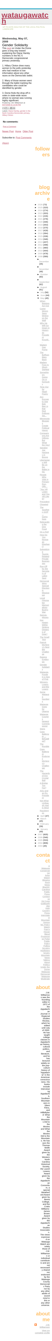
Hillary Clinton (7, 115)
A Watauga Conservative (45, 869)
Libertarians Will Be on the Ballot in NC (45, 466)
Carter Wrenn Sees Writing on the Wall (44, 314)
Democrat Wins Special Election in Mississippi (44, 588)
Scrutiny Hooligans (45, 949)
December (44, 261)
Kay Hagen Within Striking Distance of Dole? (44, 627)
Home (18, 131)
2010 (40, 250)
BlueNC (46, 887)
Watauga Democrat (45, 972)
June (42, 295)
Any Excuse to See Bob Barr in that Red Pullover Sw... (45, 406)
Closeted (44, 504)
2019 (40, 225)
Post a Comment (9, 127)
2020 (40, 222)
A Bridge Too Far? (44, 785)
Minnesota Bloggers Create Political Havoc (45, 424)
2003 (40, 846)
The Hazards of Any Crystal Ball (45, 776)
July (42, 292)
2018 (40, 227)
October (44, 274)
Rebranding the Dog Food (45, 525)
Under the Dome (45, 968)
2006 (40, 837)
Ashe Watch (47, 876)
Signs (42, 729)
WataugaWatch (25, 18)
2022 (40, 216)
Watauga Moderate (45, 977)
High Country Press (46, 910)
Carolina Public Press (46, 891)
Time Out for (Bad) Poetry (44, 390)
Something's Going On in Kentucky (45, 378)
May (42, 298)
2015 (40, 236)
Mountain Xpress (45, 921)
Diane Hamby (13, 111)
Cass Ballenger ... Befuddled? (44, 736)
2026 (40, 204)
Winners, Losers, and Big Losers (44, 685)
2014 (40, 239)
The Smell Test (44, 638)
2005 (40, 840)
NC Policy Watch (45, 925)
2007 (40, 834)
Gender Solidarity (45, 666)
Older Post (28, 131)
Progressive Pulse (45, 937)
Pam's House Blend (47, 931)
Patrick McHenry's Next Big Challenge (44, 648)
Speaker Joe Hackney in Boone (44, 452)
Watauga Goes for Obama (44, 708)
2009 (40, 253)
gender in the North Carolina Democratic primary (16, 112)
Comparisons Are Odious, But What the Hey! (45, 439)
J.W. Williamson (45, 1326)
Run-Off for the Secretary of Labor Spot (44, 572)
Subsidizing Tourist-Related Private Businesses (44, 556)
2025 (40, 207)
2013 (40, 242)
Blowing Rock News (46, 882)
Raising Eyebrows (44, 659)
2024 (40, 210)
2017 (40, 230)
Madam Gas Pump (43, 347)
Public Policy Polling (46, 943)
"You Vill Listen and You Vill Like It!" (45, 494)
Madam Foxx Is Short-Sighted (44, 366)
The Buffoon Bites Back (44, 356)
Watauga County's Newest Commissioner (45, 720)
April (42, 816)
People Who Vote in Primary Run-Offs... (44, 480)
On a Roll (44, 532)
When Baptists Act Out (44, 303)
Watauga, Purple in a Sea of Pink (45, 675)
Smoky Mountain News (45, 955)
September (44, 282)
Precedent (44, 501)
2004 (40, 843)
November (44, 269)
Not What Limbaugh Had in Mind (44, 804)
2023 (40, 213)
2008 (40, 256)
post (9, 48)
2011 (40, 247)
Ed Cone (46, 901)
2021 (40, 219)
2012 (40, 245)
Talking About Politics (46, 962)
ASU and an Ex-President (44, 794)
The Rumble (44, 745)
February (44, 824)
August (43, 287)
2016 (40, 233)
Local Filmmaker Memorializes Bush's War (44, 605)
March (43, 818)
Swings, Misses (44, 616)
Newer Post (8, 131)
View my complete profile (42, 1331)
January (44, 829)
